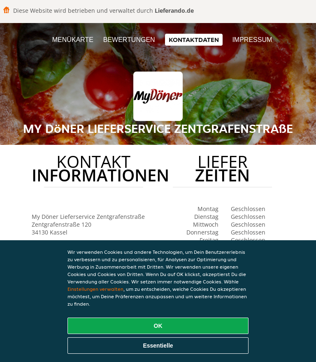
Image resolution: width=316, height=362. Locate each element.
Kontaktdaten (194, 39)
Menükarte (72, 39)
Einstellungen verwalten (95, 289)
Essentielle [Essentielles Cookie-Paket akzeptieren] (158, 345)
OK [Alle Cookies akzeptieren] (158, 326)
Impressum (252, 39)
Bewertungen (129, 39)
